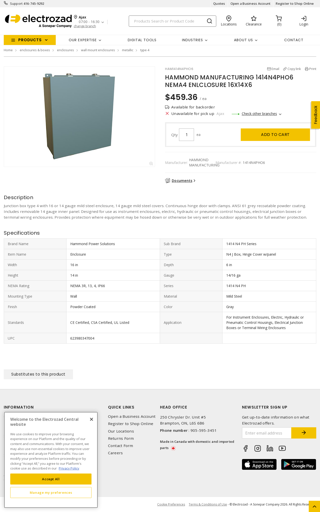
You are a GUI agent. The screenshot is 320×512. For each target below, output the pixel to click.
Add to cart (275, 134)
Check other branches (259, 113)
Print (312, 68)
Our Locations (121, 431)
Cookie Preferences (171, 504)
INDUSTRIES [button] (192, 39)
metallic (127, 50)
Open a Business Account (250, 3)
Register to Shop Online (295, 3)
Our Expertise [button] (83, 39)
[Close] (91, 419)
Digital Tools (142, 39)
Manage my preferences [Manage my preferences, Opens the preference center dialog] (51, 492)
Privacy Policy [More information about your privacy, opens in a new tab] (69, 468)
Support (16, 3)
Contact (294, 39)
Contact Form (120, 445)
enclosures (65, 50)
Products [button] (30, 39)
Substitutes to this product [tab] (38, 374)
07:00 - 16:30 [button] (89, 22)
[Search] (172, 21)
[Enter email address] (267, 433)
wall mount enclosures (98, 50)
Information (19, 407)
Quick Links (121, 407)
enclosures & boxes (35, 50)
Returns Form (121, 438)
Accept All (51, 479)
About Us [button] (243, 39)
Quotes (219, 3)
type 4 (144, 50)
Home (8, 50)
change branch (85, 26)
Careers (115, 453)
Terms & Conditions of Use (208, 504)
